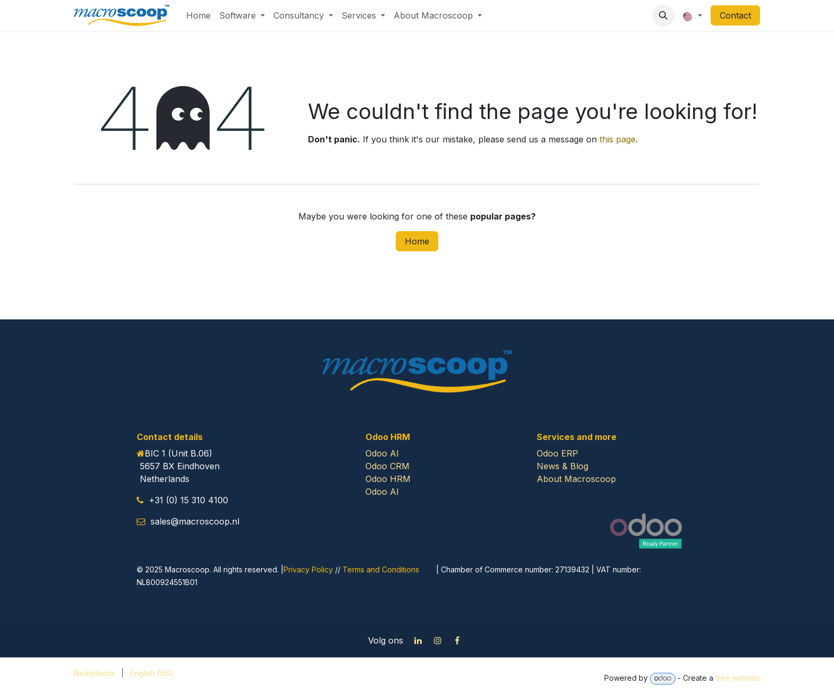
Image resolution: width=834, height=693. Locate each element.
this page (617, 139)
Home (417, 241)
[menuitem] (198, 15)
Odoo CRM (387, 466)
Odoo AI (382, 453)
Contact (735, 15)
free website (737, 677)
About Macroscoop (576, 479)
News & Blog (562, 466)
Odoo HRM (388, 479)
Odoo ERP (557, 453)
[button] (663, 15)
